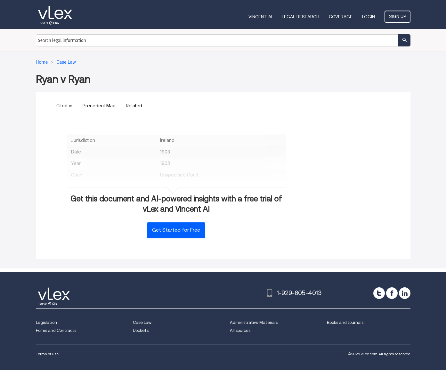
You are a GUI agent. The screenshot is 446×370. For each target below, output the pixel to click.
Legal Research (300, 16)
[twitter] (379, 293)
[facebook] (392, 293)
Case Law (142, 322)
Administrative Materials (254, 322)
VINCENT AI (260, 16)
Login (368, 16)
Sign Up (397, 16)
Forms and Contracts (56, 330)
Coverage (341, 16)
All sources (240, 330)
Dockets (141, 330)
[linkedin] (404, 293)
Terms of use (47, 354)
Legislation (46, 322)
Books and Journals (345, 322)
